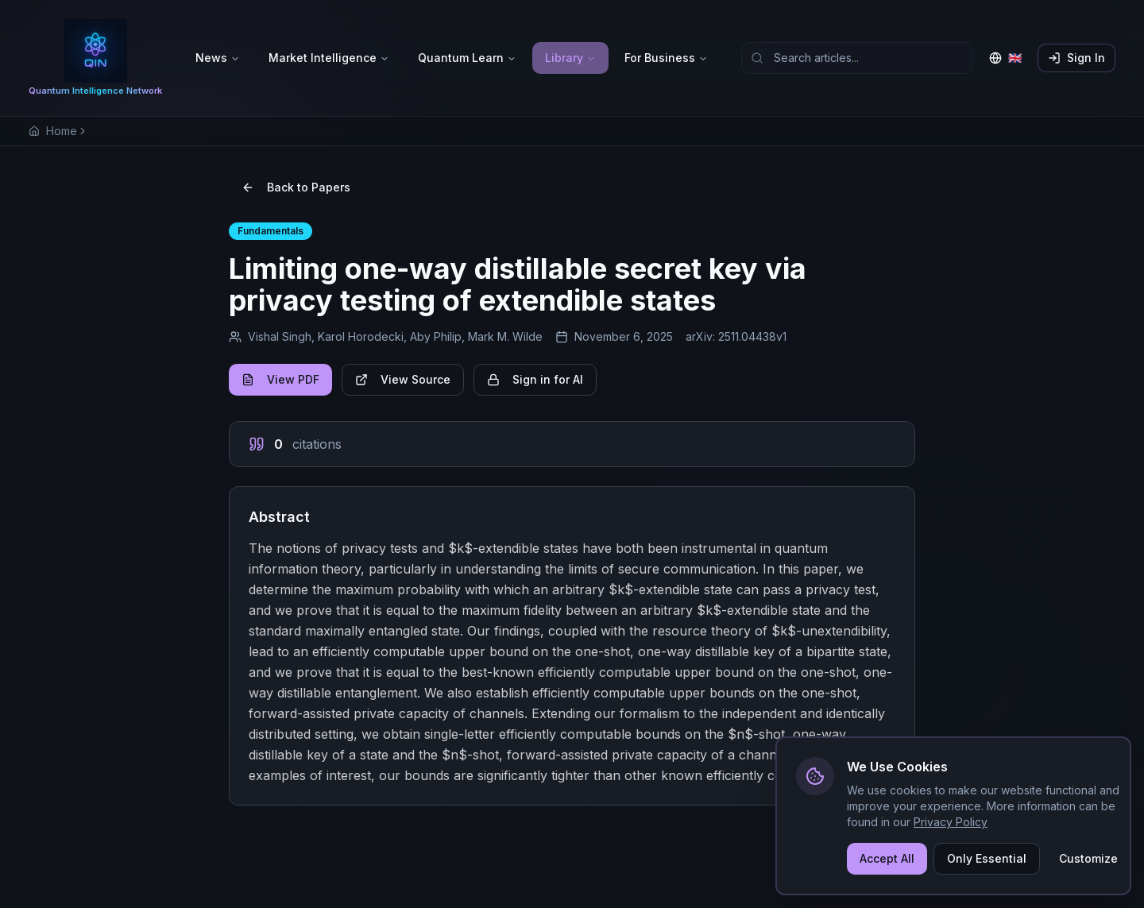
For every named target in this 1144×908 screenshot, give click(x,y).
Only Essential (986, 860)
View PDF (280, 379)
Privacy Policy (950, 823)
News (217, 57)
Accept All (887, 860)
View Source (402, 379)
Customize (1088, 860)
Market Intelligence (329, 57)
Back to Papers (296, 187)
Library (570, 57)
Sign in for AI (535, 379)
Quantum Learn (467, 57)
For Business (666, 57)
